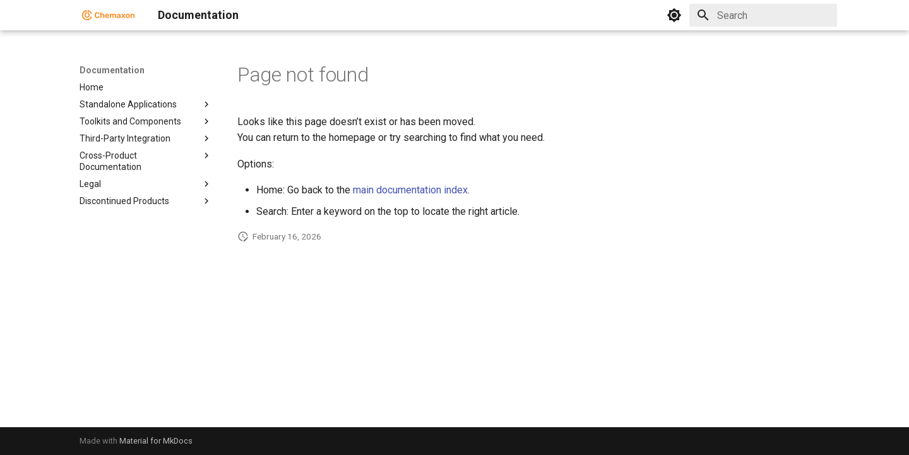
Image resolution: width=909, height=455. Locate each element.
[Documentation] (108, 15)
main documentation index (410, 190)
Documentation (112, 70)
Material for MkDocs (156, 441)
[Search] (763, 15)
